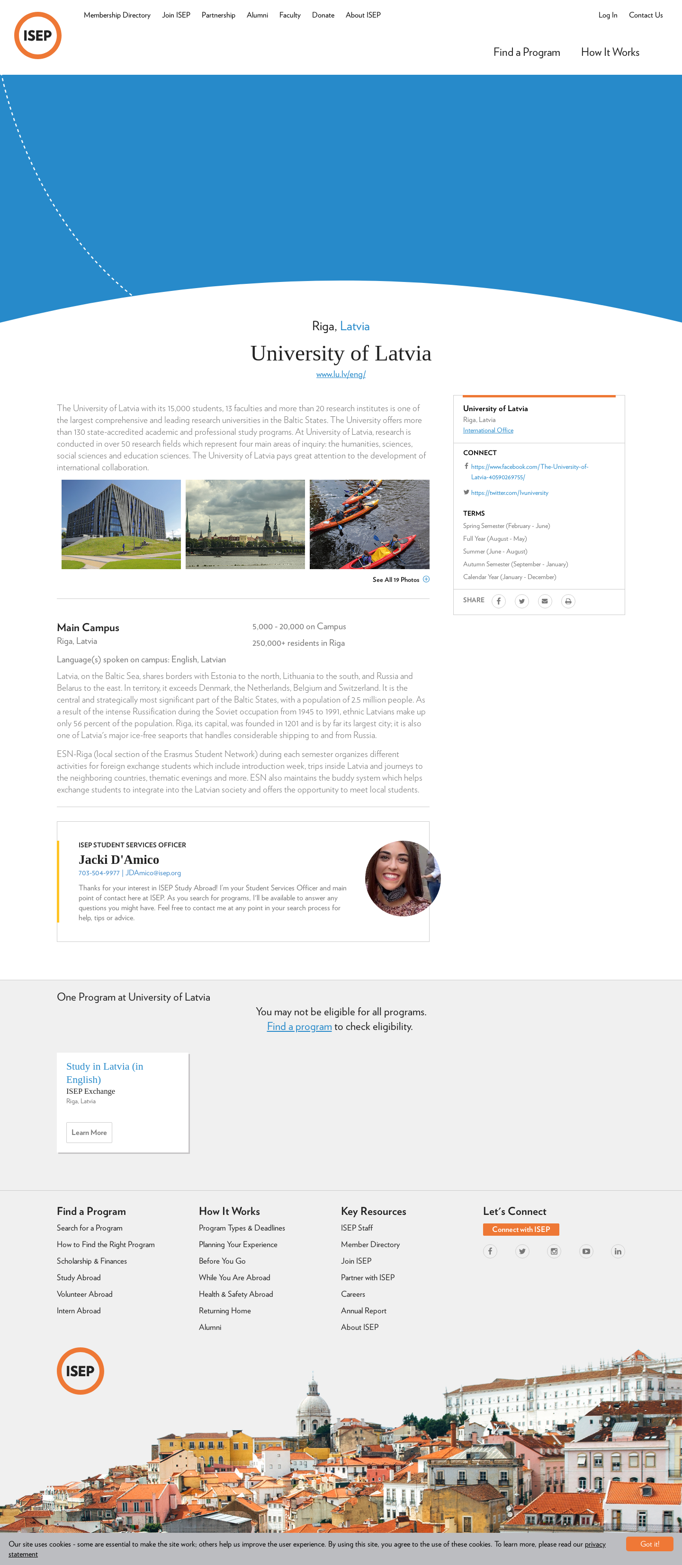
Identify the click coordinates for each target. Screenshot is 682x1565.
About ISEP (363, 14)
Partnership (218, 14)
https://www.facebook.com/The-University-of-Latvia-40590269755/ (530, 472)
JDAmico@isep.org (153, 872)
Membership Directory (117, 14)
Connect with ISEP (521, 1229)
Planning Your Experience (238, 1244)
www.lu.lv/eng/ (341, 374)
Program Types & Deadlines (242, 1227)
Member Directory (370, 1244)
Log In (608, 14)
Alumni (257, 14)
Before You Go (222, 1261)
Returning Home (225, 1310)
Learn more (92, 1135)
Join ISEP (176, 14)
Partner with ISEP (368, 1277)
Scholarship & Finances (92, 1261)
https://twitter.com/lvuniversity (509, 492)
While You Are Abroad (234, 1277)
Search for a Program (90, 1227)
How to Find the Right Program (106, 1244)
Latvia (355, 325)
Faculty (290, 14)
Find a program (299, 1026)
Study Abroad (79, 1277)
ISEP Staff (357, 1227)
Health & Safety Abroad (236, 1294)
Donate (323, 14)
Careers (353, 1294)
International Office (488, 430)
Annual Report (363, 1310)
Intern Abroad (79, 1310)
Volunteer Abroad (85, 1294)
